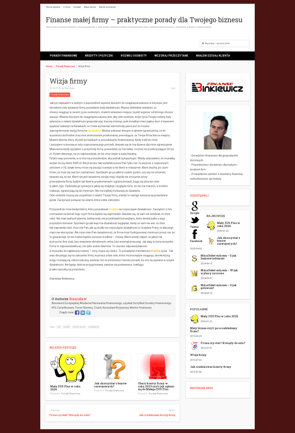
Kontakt (77, 7)
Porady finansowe (63, 55)
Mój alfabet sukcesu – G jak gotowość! (219, 286)
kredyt (66, 327)
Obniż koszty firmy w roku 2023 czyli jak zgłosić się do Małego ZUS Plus (156, 386)
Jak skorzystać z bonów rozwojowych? (110, 385)
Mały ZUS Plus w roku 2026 (65, 388)
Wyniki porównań (107, 7)
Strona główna (53, 7)
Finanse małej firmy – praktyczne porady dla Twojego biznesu (144, 19)
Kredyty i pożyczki (99, 55)
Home (49, 66)
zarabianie (93, 327)
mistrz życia (79, 327)
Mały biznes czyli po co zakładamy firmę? (213, 329)
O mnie (67, 7)
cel (59, 327)
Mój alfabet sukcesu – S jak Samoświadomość (218, 257)
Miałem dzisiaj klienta (213, 55)
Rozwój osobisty (134, 55)
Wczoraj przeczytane (171, 55)
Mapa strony (90, 7)
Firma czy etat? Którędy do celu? (69, 415)
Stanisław (70, 88)
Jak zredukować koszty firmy (157, 415)
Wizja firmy (198, 355)
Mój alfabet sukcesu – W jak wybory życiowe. (219, 271)
